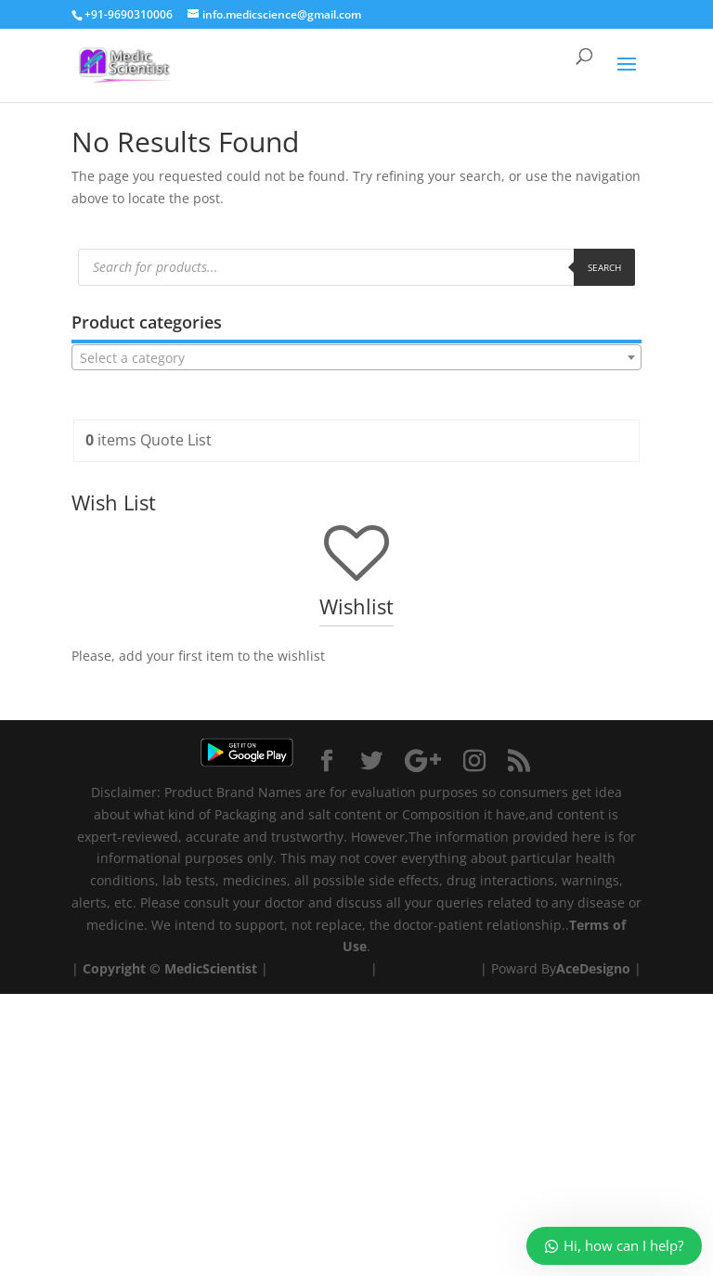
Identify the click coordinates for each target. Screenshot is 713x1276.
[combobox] (356, 357)
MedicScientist (210, 968)
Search (604, 267)
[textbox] (356, 358)
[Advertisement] (356, 1124)
